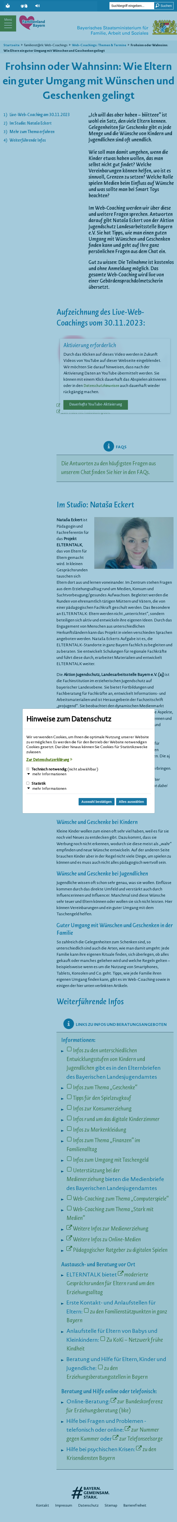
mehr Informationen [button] (49, 774)
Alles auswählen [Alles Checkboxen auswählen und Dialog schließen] (131, 802)
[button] (39, 6)
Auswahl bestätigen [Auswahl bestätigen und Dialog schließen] (96, 802)
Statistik (36, 784)
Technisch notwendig (62, 769)
